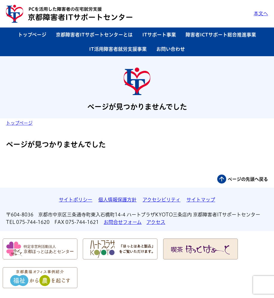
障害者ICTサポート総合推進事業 (221, 35)
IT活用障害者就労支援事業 (118, 49)
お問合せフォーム (123, 222)
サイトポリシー (75, 200)
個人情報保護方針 (117, 200)
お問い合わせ (170, 49)
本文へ (261, 13)
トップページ (32, 35)
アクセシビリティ (161, 200)
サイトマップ (200, 200)
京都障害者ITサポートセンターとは (94, 35)
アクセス (155, 222)
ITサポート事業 (159, 35)
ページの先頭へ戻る (248, 179)
